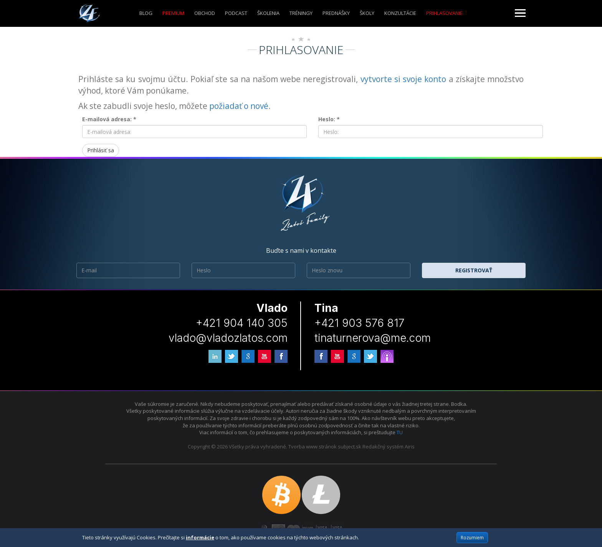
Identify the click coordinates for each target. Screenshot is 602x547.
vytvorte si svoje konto (404, 79)
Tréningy (301, 13)
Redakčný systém (383, 446)
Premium (173, 13)
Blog (145, 13)
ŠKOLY (367, 13)
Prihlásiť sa (100, 150)
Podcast (236, 13)
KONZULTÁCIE (400, 13)
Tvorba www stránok (312, 446)
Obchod (204, 13)
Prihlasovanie (444, 13)
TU (400, 432)
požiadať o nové (238, 106)
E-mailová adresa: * (109, 119)
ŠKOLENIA (268, 13)
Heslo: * (329, 119)
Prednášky (336, 13)
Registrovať (473, 270)
